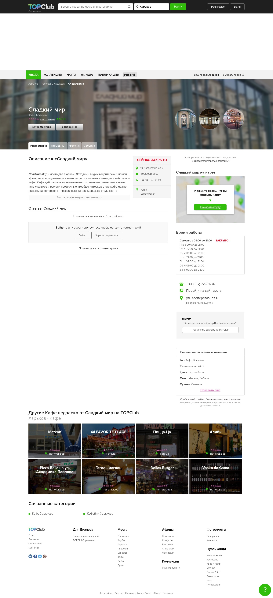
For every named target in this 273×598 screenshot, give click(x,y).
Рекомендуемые (171, 568)
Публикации (108, 75)
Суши (121, 565)
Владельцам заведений (86, 536)
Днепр (147, 593)
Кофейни (41, 115)
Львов (157, 593)
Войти (237, 6)
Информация (38, 145)
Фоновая (196, 384)
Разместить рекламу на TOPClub (210, 329)
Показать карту (210, 207)
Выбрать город (232, 74)
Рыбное (204, 378)
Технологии (213, 576)
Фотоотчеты (216, 530)
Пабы (121, 561)
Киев (139, 593)
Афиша (87, 75)
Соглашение (35, 543)
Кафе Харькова (42, 513)
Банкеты (122, 552)
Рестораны (123, 536)
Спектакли (168, 548)
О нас (31, 535)
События (89, 145)
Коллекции (52, 75)
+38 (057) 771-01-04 (150, 179)
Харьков (33, 83)
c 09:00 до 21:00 (149, 173)
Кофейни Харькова (100, 513)
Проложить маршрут (199, 302)
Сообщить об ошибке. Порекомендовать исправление (210, 399)
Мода (210, 580)
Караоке (122, 544)
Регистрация (218, 6)
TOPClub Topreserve (83, 540)
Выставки (167, 544)
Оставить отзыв (42, 126)
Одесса (118, 593)
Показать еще (210, 390)
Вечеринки (168, 536)
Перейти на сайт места (203, 290)
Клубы (121, 540)
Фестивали (168, 552)
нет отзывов (47, 119)
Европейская (148, 193)
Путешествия (214, 584)
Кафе (31, 115)
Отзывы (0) (58, 145)
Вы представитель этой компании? (210, 161)
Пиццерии (123, 548)
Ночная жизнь (215, 555)
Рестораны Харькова (53, 83)
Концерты (167, 540)
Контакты (33, 547)
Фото (71, 75)
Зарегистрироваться (106, 235)
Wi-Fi (201, 366)
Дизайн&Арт (213, 572)
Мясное (193, 378)
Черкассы (168, 593)
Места (33, 75)
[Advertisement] (136, 41)
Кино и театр (213, 563)
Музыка (211, 568)
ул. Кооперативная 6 (151, 168)
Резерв (129, 75)
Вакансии (33, 539)
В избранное (70, 126)
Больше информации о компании (79, 197)
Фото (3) (74, 145)
